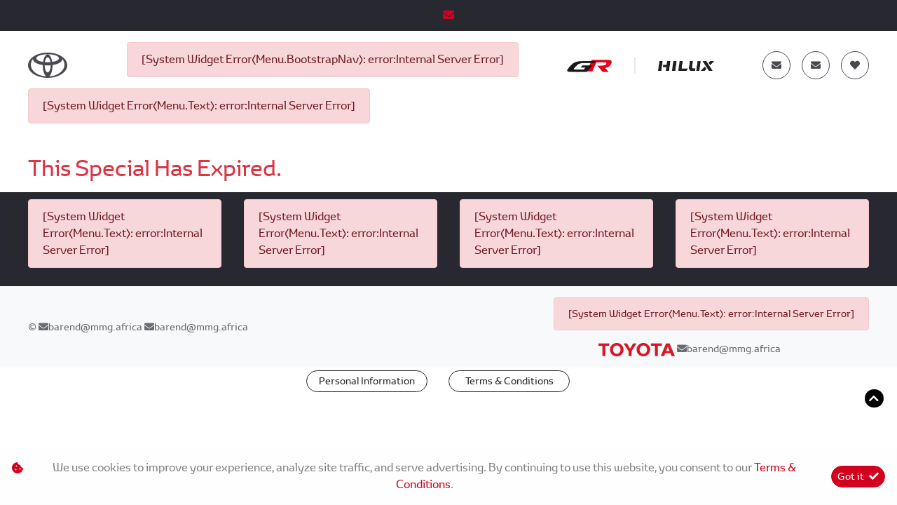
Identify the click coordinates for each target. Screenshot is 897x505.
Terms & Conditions (509, 381)
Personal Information (367, 381)
